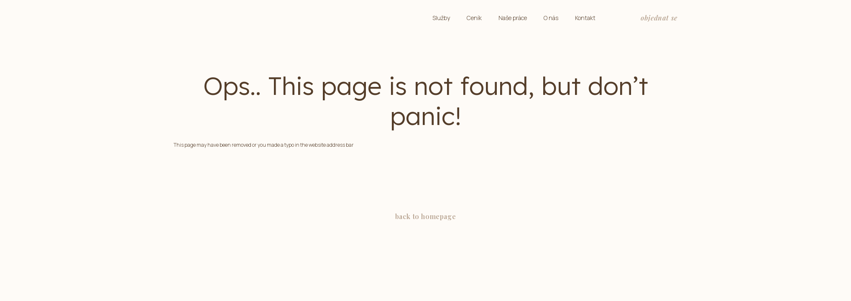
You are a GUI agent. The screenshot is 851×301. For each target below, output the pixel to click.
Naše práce (512, 18)
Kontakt (585, 18)
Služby (441, 18)
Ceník (474, 18)
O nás (551, 18)
